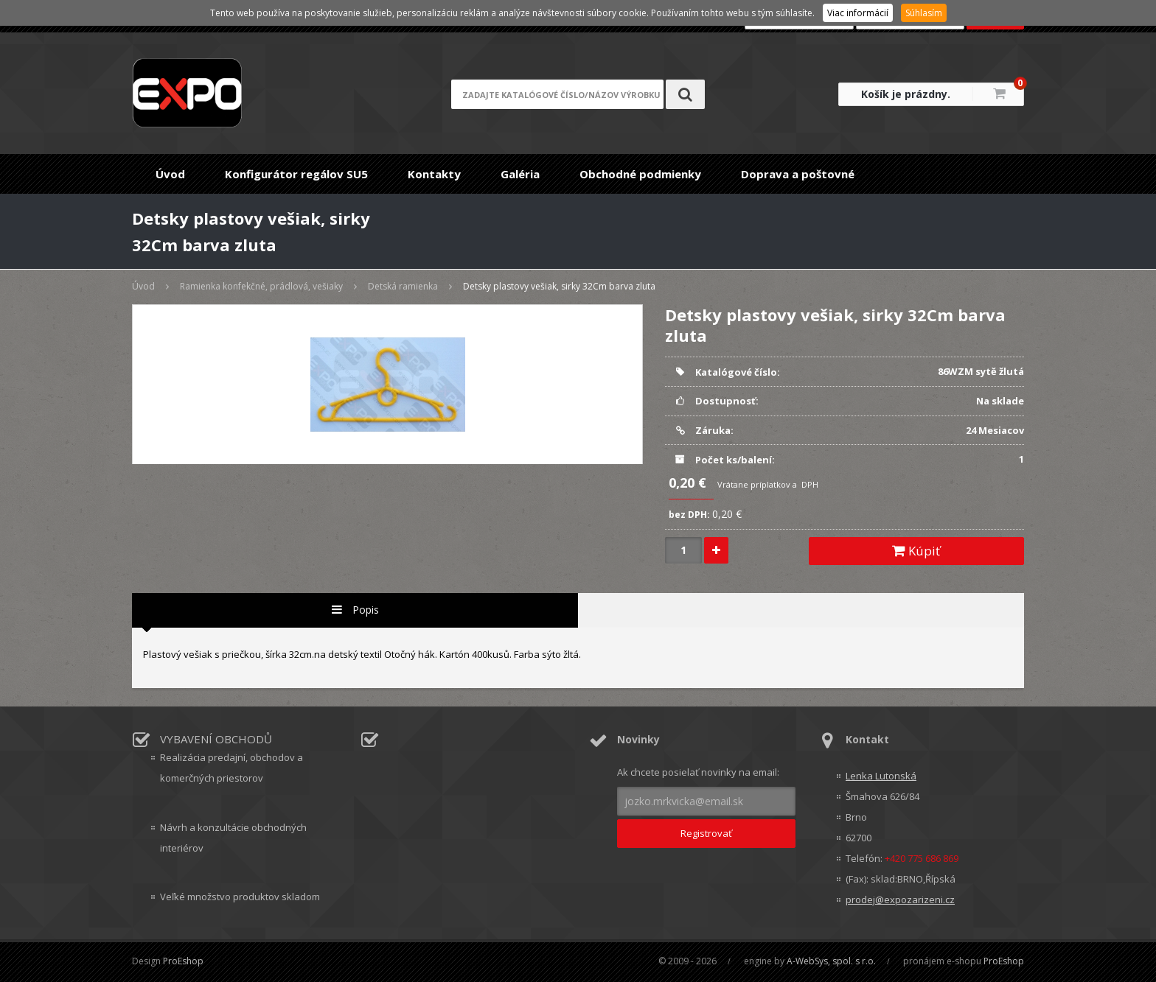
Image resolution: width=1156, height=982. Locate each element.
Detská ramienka (403, 286)
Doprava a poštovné (797, 173)
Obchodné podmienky (640, 173)
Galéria (520, 173)
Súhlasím (923, 13)
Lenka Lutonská (881, 775)
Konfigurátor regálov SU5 (296, 173)
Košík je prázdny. (905, 94)
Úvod (170, 173)
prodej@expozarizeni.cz (900, 899)
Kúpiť (916, 550)
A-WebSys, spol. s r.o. (831, 961)
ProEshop (183, 961)
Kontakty (434, 173)
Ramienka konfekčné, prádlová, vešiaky (261, 286)
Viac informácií (857, 13)
